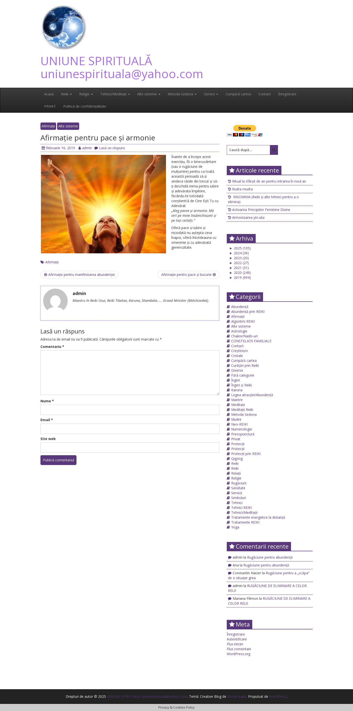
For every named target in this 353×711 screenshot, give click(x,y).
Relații (236, 473)
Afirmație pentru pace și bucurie (188, 274)
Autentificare (237, 639)
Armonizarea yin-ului (248, 217)
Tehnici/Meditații (115, 94)
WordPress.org (238, 653)
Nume (47, 401)
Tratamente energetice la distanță (258, 517)
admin (85, 148)
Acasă (49, 94)
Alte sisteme (148, 94)
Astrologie (239, 331)
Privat (235, 439)
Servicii (211, 94)
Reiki (66, 94)
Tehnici (236, 502)
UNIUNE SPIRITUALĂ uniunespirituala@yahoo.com (121, 67)
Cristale (237, 355)
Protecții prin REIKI (246, 453)
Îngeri (235, 380)
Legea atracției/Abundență (252, 394)
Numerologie (241, 429)
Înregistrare (287, 94)
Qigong (237, 458)
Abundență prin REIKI (248, 311)
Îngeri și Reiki (241, 385)
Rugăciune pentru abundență (270, 557)
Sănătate (238, 488)
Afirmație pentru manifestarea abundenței (79, 274)
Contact (264, 94)
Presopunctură (242, 434)
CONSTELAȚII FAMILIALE (251, 341)
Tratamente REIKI (245, 522)
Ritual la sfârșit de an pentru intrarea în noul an (269, 181)
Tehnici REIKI (241, 507)
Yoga (235, 527)
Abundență (239, 306)
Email (46, 419)
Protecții (237, 443)
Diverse (237, 370)
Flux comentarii (239, 649)
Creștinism (239, 350)
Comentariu (52, 346)
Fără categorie (242, 375)
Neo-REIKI (239, 424)
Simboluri (238, 497)
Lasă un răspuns (109, 148)
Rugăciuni (238, 483)
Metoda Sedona (182, 94)
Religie (86, 94)
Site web (48, 438)
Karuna (236, 390)
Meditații (238, 404)
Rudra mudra (242, 189)
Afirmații (48, 126)
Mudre (236, 419)
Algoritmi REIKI (243, 321)
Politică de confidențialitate (84, 106)
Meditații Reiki (242, 409)
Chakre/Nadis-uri (244, 336)
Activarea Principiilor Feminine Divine (261, 209)
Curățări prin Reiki (245, 365)
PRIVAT (50, 106)
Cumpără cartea (238, 94)
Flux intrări (235, 644)
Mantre (237, 399)
